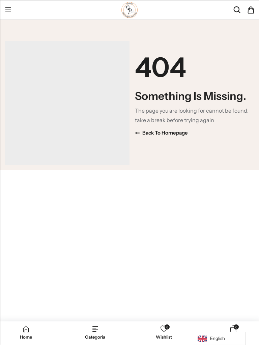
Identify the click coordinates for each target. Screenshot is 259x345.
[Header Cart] (250, 10)
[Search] (236, 10)
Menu (8, 10)
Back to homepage (161, 133)
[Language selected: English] (220, 338)
